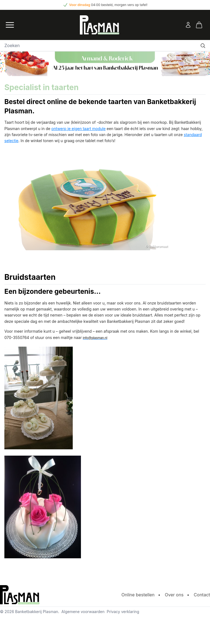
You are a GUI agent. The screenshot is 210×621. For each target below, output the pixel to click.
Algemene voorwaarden (83, 611)
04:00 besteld (102, 5)
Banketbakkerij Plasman (36, 611)
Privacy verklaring (123, 611)
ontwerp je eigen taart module (78, 128)
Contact (202, 594)
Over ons (174, 594)
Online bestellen (137, 594)
